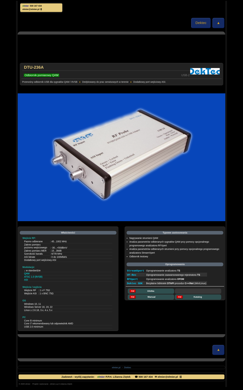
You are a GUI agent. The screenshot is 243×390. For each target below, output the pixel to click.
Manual (151, 296)
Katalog (198, 296)
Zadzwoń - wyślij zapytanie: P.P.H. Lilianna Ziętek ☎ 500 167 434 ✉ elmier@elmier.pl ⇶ (121, 376)
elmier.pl (116, 367)
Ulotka (151, 291)
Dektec (201, 23)
